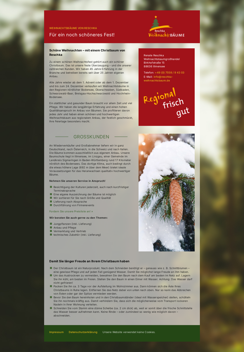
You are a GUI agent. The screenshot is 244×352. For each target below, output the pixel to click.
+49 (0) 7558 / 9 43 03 (169, 72)
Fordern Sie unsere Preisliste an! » (71, 211)
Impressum (56, 332)
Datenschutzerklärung (83, 332)
